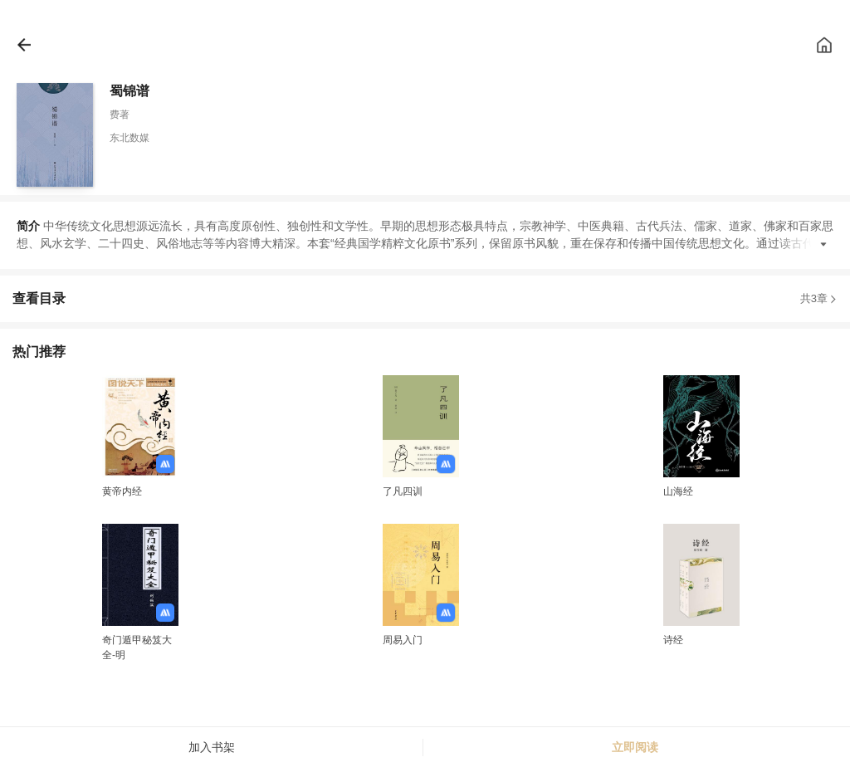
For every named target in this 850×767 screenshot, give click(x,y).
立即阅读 (635, 747)
